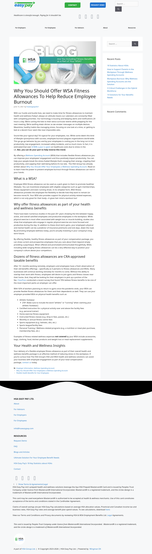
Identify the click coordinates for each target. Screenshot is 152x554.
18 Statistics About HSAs (117, 65)
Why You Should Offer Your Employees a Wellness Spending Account (56, 166)
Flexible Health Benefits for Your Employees (32, 373)
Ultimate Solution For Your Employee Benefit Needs (36, 457)
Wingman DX (95, 549)
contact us (26, 362)
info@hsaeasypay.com (23, 428)
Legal (109, 515)
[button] (76, 484)
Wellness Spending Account (38, 155)
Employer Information (24, 368)
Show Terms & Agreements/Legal (33, 484)
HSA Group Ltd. (28, 549)
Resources (131, 28)
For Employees (51, 28)
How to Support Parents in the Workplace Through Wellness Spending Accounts (120, 72)
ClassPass (22, 280)
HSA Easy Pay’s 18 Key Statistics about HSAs (33, 463)
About (105, 28)
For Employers (21, 28)
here (108, 509)
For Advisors (80, 28)
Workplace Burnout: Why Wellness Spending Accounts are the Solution (122, 81)
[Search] (118, 9)
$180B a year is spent (41, 147)
